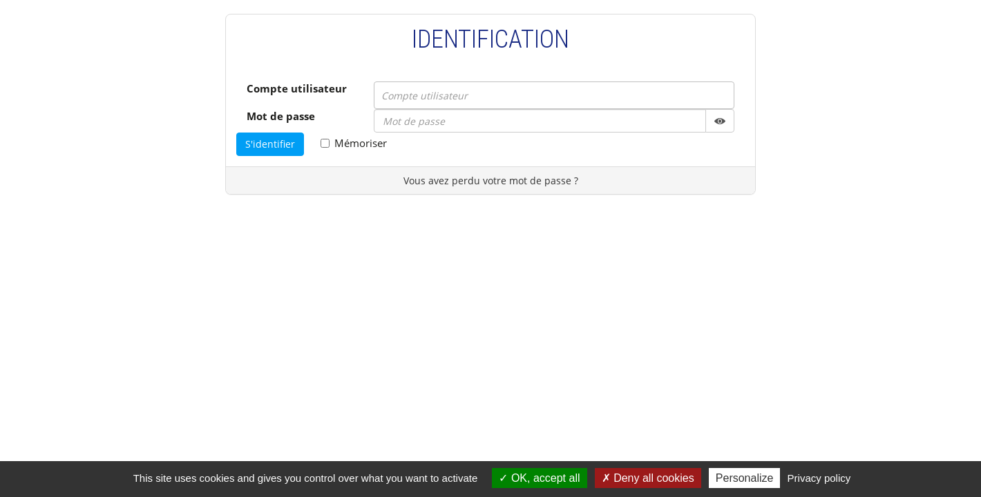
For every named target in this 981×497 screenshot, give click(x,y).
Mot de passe (281, 116)
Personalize (745, 478)
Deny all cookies (648, 478)
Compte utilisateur (297, 88)
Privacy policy (819, 478)
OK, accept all (539, 478)
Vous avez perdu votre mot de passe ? (490, 180)
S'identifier (270, 143)
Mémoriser (354, 143)
